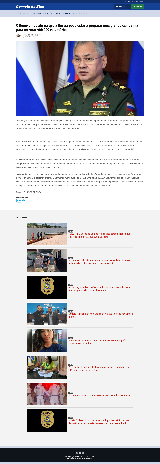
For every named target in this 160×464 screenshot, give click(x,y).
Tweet (18, 202)
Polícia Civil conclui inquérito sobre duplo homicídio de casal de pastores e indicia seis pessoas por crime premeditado (99, 422)
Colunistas (67, 13)
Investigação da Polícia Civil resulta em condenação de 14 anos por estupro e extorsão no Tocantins (100, 289)
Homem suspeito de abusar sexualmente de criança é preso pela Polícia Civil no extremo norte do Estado (99, 262)
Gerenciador (138, 1)
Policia (45, 13)
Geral (75, 13)
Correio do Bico (30, 6)
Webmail (128, 1)
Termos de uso (88, 459)
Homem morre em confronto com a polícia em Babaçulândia (99, 395)
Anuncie (139, 7)
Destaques (27, 13)
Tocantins (37, 13)
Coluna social (55, 13)
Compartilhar (21, 200)
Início (19, 13)
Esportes (83, 13)
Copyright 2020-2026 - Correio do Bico (80, 456)
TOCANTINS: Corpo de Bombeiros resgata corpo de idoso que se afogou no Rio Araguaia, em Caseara (99, 235)
